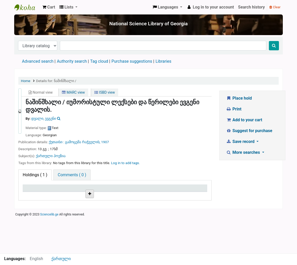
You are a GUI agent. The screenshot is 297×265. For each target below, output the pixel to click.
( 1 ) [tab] (35, 174)
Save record (240, 141)
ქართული (61, 258)
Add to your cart (244, 119)
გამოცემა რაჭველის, (83, 142)
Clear (274, 7)
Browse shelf (99, 212)
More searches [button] (243, 152)
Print (233, 109)
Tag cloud (99, 61)
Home (25, 81)
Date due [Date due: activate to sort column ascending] (187, 195)
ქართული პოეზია (50, 156)
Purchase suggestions (131, 61)
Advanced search (37, 61)
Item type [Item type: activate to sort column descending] (34, 195)
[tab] (72, 175)
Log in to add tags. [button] (125, 163)
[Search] (274, 45)
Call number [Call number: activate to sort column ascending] (97, 195)
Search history (251, 7)
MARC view (73, 92)
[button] (48, 7)
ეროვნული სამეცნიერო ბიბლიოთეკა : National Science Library (27, 7)
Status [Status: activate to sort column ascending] (154, 195)
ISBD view (104, 92)
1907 (105, 142)
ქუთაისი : (57, 142)
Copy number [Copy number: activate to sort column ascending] (129, 195)
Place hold (239, 98)
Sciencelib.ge (49, 250)
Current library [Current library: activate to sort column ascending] (63, 192)
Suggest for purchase (249, 130)
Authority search (72, 61)
